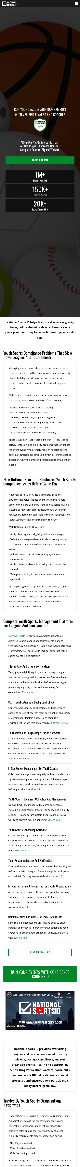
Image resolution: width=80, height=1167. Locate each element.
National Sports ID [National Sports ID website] (18, 635)
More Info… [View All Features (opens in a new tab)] (25, 907)
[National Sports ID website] (9, 3)
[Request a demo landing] (40, 160)
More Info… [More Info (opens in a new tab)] (28, 692)
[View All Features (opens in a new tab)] (40, 952)
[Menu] (76, 3)
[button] (40, 1029)
